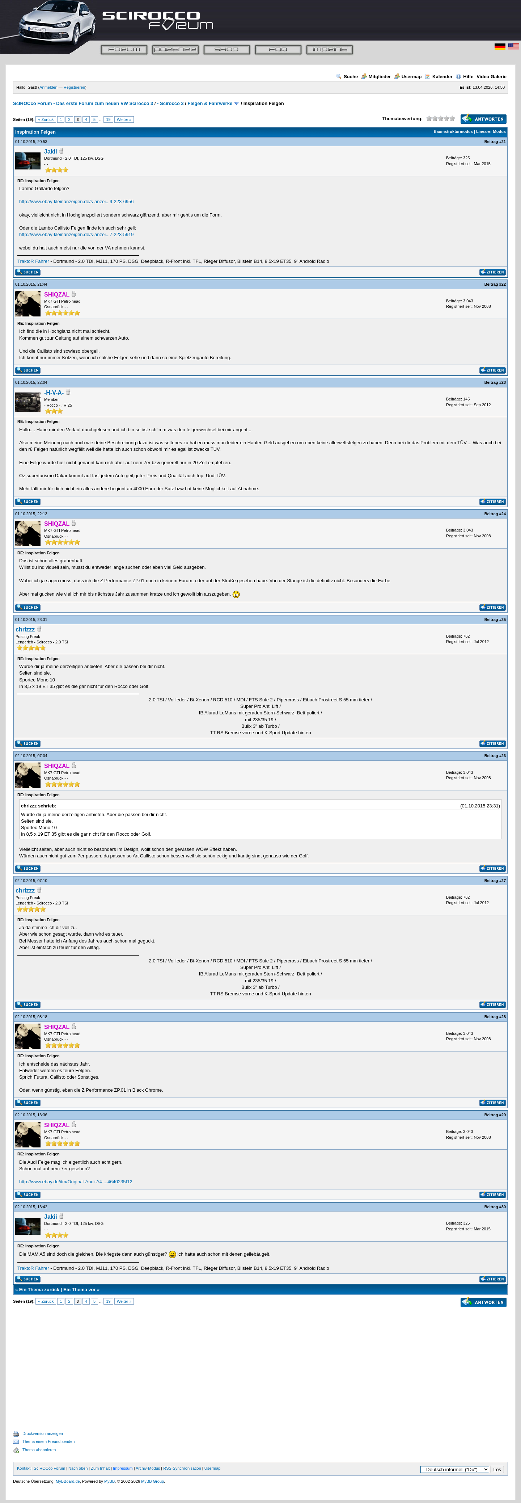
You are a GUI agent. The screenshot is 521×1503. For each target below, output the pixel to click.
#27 (502, 880)
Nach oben (78, 1468)
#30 (502, 1207)
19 (108, 119)
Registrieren (74, 87)
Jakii (50, 151)
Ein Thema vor (79, 1289)
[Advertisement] (260, 1360)
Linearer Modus (491, 131)
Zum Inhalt (100, 1468)
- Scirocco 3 (170, 103)
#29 (502, 1115)
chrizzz (25, 629)
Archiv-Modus (148, 1468)
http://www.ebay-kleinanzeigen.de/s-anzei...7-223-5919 (76, 234)
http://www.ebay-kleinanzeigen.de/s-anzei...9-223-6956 (76, 201)
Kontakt (23, 1468)
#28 (502, 1017)
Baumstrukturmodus (453, 131)
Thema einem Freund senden (48, 1441)
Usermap (408, 76)
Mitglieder (376, 76)
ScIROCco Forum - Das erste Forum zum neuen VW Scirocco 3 (83, 103)
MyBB (109, 1481)
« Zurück (46, 119)
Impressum (122, 1468)
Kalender (439, 76)
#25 (502, 619)
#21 (502, 141)
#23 (502, 382)
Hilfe (464, 76)
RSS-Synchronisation (182, 1468)
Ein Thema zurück (39, 1289)
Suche (347, 76)
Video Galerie (491, 76)
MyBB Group (152, 1481)
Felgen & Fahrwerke (210, 103)
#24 (502, 514)
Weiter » (124, 119)
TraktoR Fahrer (33, 261)
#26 (502, 755)
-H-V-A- (54, 393)
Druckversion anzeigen (42, 1433)
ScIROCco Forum (49, 1468)
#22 (502, 284)
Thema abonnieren (39, 1450)
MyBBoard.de (68, 1481)
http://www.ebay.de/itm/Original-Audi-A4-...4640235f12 (75, 1181)
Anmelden (48, 87)
